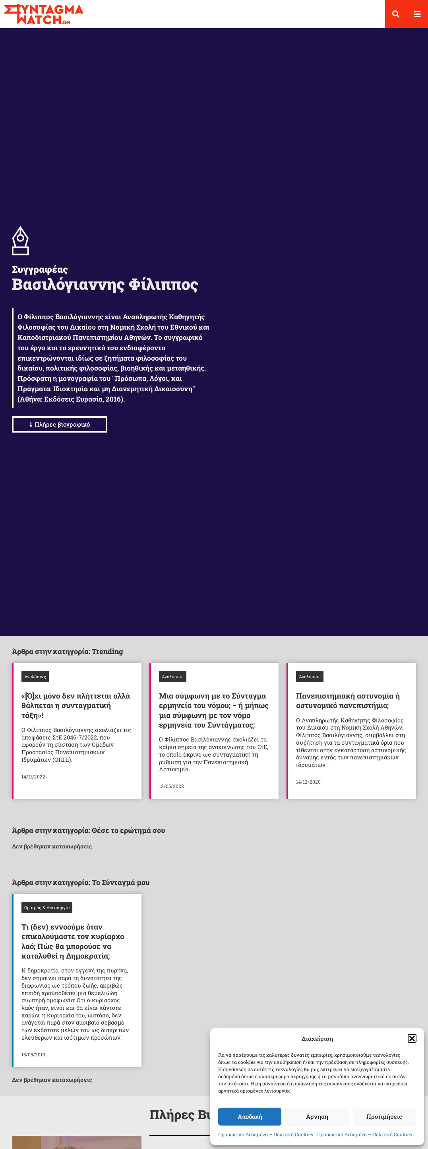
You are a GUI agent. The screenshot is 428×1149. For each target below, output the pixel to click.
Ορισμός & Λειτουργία (47, 914)
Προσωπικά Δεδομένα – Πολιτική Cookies (265, 1134)
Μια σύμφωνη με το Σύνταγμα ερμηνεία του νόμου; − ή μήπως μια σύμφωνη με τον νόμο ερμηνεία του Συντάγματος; (214, 716)
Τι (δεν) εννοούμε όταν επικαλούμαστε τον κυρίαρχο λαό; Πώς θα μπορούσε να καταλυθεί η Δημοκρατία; (72, 947)
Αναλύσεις (35, 683)
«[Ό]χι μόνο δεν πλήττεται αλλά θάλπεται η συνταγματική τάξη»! (75, 712)
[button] (412, 1038)
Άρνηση (317, 1116)
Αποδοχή (250, 1116)
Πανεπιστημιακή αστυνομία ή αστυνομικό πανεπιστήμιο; (348, 707)
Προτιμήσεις (384, 1116)
